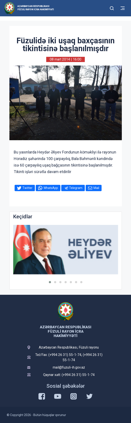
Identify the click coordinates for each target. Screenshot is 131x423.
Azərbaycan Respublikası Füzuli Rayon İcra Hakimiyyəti (35, 8)
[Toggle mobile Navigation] (123, 8)
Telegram (75, 188)
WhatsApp (51, 188)
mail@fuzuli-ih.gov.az (69, 367)
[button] (50, 282)
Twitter (27, 188)
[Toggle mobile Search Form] (112, 7)
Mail (96, 188)
